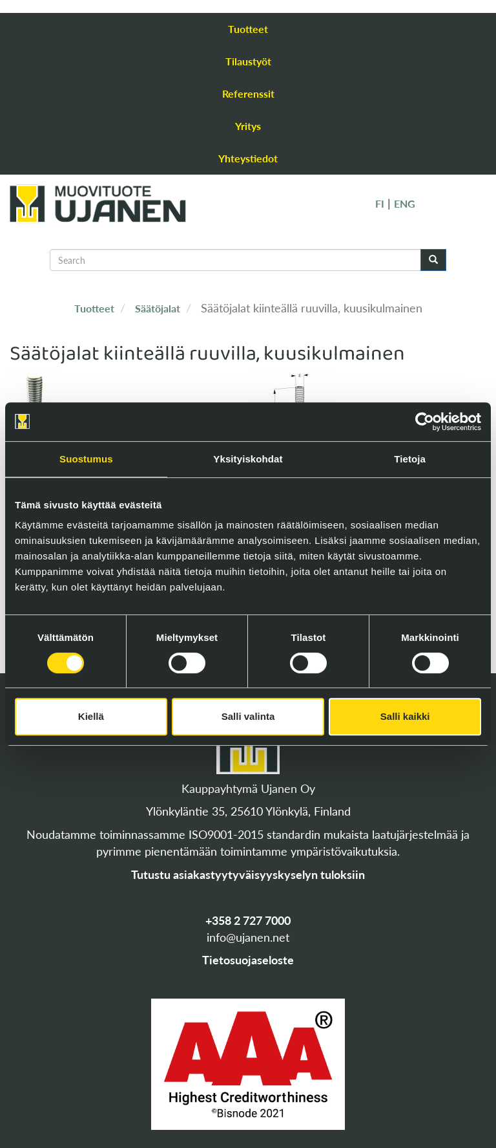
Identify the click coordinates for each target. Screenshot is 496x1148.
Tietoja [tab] (410, 458)
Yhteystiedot (248, 158)
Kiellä (91, 716)
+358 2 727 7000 (248, 920)
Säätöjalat (157, 308)
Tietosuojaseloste (248, 960)
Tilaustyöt (248, 61)
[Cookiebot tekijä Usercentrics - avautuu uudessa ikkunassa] (424, 421)
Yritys (248, 126)
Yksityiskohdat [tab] (247, 458)
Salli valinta (248, 716)
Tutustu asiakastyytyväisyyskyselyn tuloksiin (248, 874)
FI (379, 203)
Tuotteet (248, 29)
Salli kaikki (405, 716)
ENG (404, 203)
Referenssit (248, 93)
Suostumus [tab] (86, 458)
